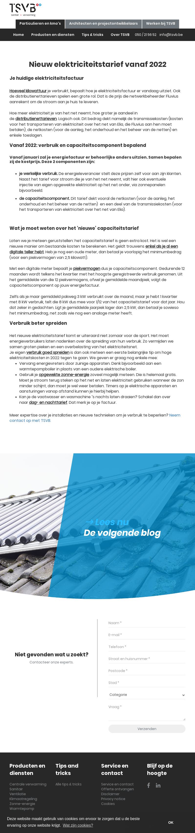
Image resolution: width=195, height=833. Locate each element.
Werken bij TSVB (160, 23)
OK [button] (170, 822)
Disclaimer (110, 794)
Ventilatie (18, 794)
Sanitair (16, 789)
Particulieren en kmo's (40, 23)
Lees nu (107, 522)
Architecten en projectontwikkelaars (103, 23)
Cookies (108, 803)
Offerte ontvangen (117, 789)
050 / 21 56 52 (145, 34)
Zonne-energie (22, 803)
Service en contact (117, 784)
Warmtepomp (22, 808)
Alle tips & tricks (68, 784)
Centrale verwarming (28, 784)
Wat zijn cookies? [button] (78, 825)
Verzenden (147, 728)
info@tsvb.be (171, 34)
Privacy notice (113, 798)
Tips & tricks (92, 34)
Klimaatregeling (23, 798)
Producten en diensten (52, 34)
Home (18, 34)
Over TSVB (120, 34)
